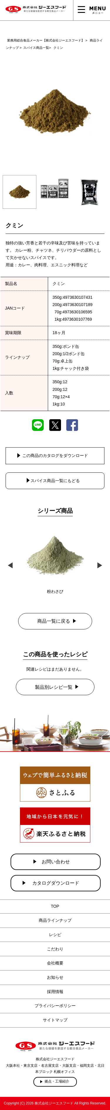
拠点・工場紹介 (57, 1081)
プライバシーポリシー (55, 1005)
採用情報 (55, 991)
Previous (10, 564)
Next (99, 564)
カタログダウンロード (55, 883)
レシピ (55, 934)
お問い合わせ (56, 861)
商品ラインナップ (55, 920)
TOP (55, 906)
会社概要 (55, 963)
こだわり (55, 949)
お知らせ (55, 977)
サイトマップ (55, 1020)
